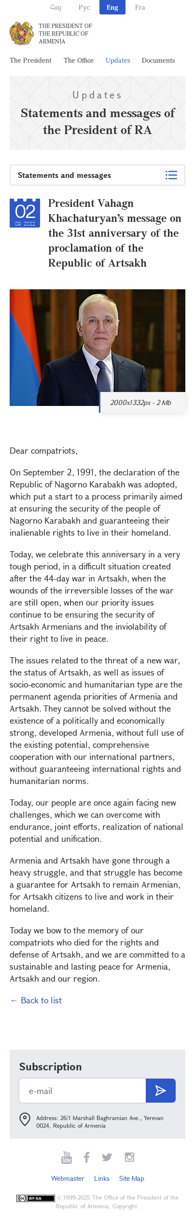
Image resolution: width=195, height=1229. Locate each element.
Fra (140, 7)
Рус (84, 7)
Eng (112, 7)
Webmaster (67, 1178)
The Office (79, 60)
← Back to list (36, 1000)
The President (31, 60)
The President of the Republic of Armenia (65, 33)
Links (102, 1178)
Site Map (131, 1178)
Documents (158, 60)
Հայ (56, 7)
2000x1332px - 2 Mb (140, 402)
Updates (118, 60)
